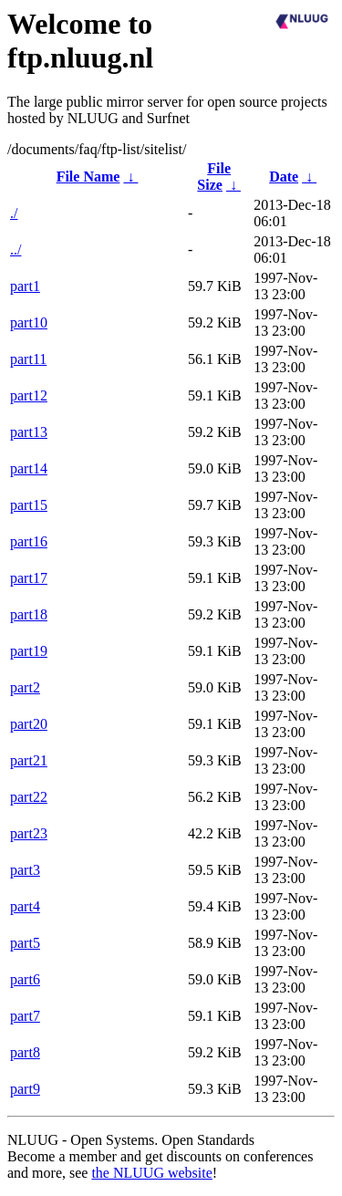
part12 (28, 395)
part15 (28, 505)
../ (15, 249)
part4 (25, 906)
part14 (28, 468)
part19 (28, 651)
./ (13, 213)
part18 (28, 614)
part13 (28, 432)
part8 (25, 1052)
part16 (28, 541)
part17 (28, 578)
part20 (28, 724)
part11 (28, 359)
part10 (28, 322)
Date (283, 176)
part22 (28, 797)
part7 (25, 1016)
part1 (25, 286)
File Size (214, 176)
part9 (25, 1089)
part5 (25, 943)
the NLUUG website (151, 1172)
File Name (88, 176)
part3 (25, 870)
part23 (28, 833)
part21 (28, 760)
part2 (25, 687)
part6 (25, 979)
